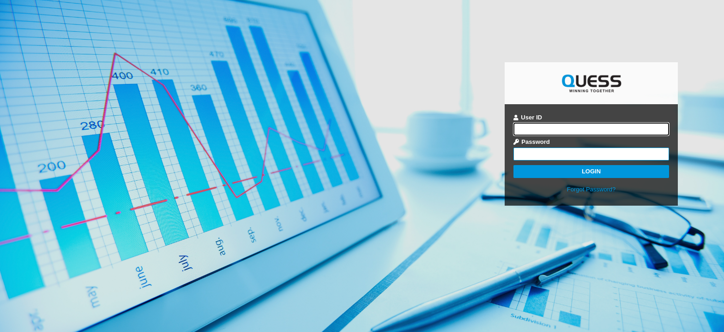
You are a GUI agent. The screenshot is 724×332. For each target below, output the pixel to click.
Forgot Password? (591, 189)
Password (531, 141)
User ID (527, 117)
